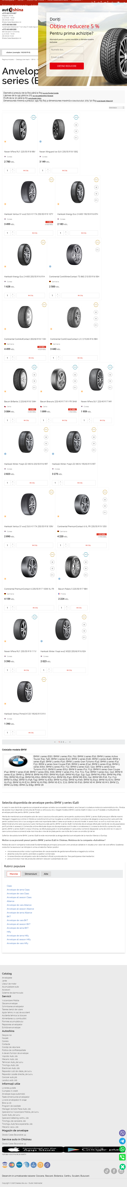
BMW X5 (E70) (106, 779)
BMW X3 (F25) (61, 779)
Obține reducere (66, 66)
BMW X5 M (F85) (39, 782)
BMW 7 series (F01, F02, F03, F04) (72, 772)
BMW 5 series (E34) (81, 764)
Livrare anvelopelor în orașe (14, 1100)
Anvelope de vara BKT (17, 920)
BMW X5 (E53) (91, 779)
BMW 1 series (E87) (42, 756)
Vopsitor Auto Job (10, 1056)
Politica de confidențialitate (14, 1050)
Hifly (9, 932)
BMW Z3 (114, 782)
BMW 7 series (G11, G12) (102, 772)
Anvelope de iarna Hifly (18, 935)
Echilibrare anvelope (11, 1027)
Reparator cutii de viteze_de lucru (17, 1071)
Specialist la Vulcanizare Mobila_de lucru (20, 1112)
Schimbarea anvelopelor (13, 1006)
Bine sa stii (6, 1103)
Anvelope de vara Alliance (19, 905)
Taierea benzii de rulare (12, 1009)
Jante (4, 981)
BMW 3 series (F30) (55, 761)
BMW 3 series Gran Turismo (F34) (82, 761)
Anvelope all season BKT (18, 924)
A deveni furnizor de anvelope (15, 1053)
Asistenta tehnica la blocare (14, 1015)
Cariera (5, 1041)
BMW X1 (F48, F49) (28, 779)
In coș (25, 171)
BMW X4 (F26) (76, 779)
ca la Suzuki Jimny (34, 98)
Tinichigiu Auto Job (10, 1065)
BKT (9, 916)
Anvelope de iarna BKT (18, 928)
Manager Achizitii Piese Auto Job (16, 1109)
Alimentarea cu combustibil (14, 1018)
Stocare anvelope (9, 1003)
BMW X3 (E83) (46, 779)
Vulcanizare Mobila (10, 1000)
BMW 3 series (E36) (81, 759)
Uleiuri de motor (9, 984)
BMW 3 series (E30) (61, 759)
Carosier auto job (9, 1077)
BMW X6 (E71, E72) (57, 782)
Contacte (6, 1044)
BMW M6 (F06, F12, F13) (104, 777)
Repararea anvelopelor (12, 1024)
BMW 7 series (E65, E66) (42, 772)
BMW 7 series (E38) (19, 772)
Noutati (5, 1038)
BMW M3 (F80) (98, 774)
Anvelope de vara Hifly (17, 943)
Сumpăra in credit (10, 1091)
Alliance (10, 901)
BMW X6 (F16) (75, 782)
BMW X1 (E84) (11, 779)
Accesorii (6, 990)
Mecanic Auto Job (10, 1059)
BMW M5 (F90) (64, 777)
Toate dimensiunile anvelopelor (15, 1097)
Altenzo (95, 836)
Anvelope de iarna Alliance (19, 912)
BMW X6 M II (102, 782)
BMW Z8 (39, 785)
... (65, 742)
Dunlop (104, 836)
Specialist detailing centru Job (15, 1118)
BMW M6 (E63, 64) (82, 777)
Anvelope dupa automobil (13, 1094)
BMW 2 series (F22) (87, 756)
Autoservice (37, 5)
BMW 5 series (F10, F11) (57, 767)
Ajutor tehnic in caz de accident (16, 1012)
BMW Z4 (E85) (11, 785)
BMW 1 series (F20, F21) (65, 756)
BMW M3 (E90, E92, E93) (78, 774)
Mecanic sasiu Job (10, 1127)
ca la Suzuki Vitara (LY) (105, 101)
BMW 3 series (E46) (102, 759)
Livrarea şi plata (9, 1088)
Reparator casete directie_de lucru (17, 1074)
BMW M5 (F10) (48, 777)
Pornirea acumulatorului (12, 1021)
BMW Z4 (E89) (26, 785)
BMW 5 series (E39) (101, 764)
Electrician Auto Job (11, 1068)
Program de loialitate (11, 1106)
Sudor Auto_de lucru (11, 1115)
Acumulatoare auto (10, 987)
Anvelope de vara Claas (18, 893)
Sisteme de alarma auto (14, 5)
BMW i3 (20, 774)
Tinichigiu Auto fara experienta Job (17, 1124)
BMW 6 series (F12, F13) (80, 769)
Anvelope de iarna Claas (18, 890)
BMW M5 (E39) (16, 777)
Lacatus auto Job (9, 1080)
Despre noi (7, 1035)
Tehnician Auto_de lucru (12, 1062)
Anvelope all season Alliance (20, 909)
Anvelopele (7, 978)
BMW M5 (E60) (32, 777)
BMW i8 (29, 774)
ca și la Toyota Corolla (50, 93)
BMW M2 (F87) (41, 774)
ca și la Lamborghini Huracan (43, 96)
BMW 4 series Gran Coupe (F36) (54, 764)
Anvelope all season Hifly (19, 939)
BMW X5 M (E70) (21, 782)
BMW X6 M (89, 782)
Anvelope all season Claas (19, 897)
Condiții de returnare (11, 1047)
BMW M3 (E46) (57, 774)
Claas (9, 886)
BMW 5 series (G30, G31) (82, 767)
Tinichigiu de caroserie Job (14, 1121)
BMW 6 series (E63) (58, 769)
